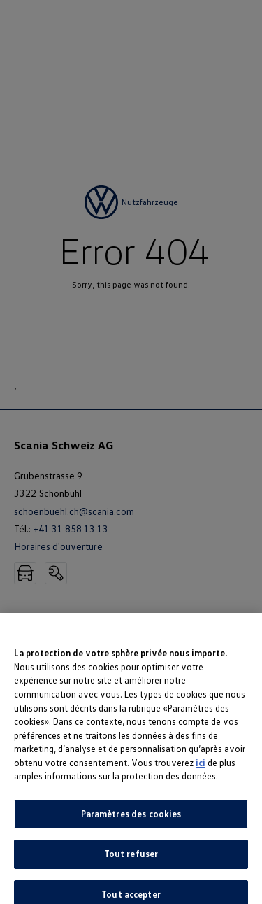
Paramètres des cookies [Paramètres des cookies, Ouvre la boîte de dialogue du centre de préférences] (131, 820)
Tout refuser (131, 860)
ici (200, 769)
